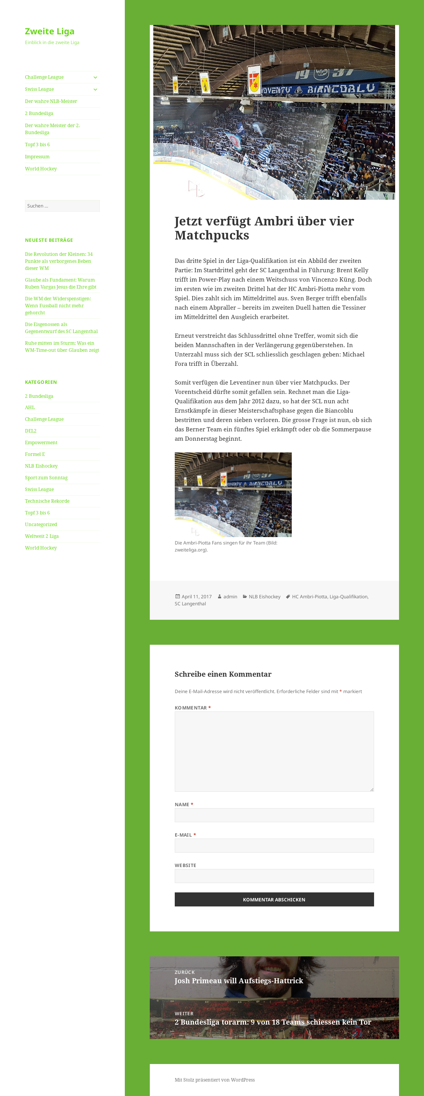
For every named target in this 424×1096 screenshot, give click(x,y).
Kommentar (193, 707)
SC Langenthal (190, 603)
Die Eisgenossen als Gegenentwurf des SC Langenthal (61, 328)
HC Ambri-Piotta (309, 596)
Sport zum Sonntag (46, 477)
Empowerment (41, 442)
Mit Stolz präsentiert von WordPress (215, 1079)
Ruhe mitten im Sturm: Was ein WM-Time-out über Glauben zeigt (62, 346)
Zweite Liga (50, 31)
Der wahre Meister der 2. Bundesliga (52, 129)
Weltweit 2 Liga (42, 536)
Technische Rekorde (47, 501)
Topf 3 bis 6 (37, 144)
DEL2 (31, 430)
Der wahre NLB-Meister (51, 101)
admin (230, 596)
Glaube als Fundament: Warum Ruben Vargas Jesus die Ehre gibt (60, 283)
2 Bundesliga (39, 113)
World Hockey (41, 168)
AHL (30, 407)
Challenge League (44, 77)
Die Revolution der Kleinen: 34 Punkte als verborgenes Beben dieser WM (59, 261)
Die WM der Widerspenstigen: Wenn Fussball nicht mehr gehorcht (58, 305)
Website (186, 865)
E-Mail (186, 835)
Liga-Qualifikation (348, 596)
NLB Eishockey (41, 466)
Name (184, 804)
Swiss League (39, 89)
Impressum (37, 156)
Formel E (35, 454)
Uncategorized (41, 524)
